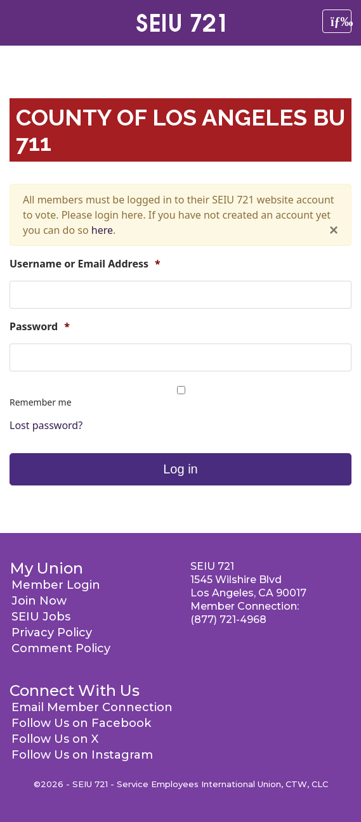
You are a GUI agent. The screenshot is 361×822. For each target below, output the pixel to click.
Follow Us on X (54, 739)
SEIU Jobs (40, 617)
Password (40, 326)
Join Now (39, 601)
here (102, 230)
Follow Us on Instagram (82, 755)
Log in (180, 469)
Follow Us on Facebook (81, 723)
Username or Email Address (85, 264)
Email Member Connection (92, 707)
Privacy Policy (51, 632)
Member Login (55, 585)
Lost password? (46, 425)
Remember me (41, 402)
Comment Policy (60, 648)
